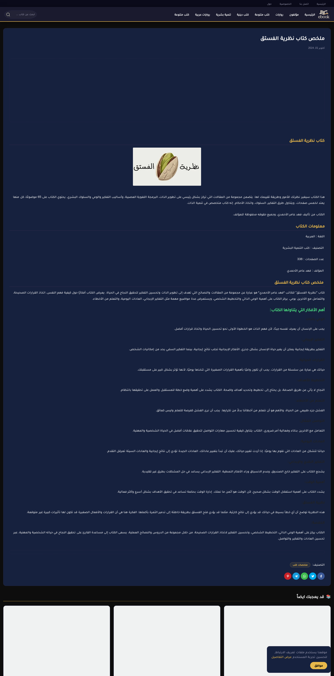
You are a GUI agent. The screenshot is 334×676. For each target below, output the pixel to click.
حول (269, 3)
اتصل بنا (304, 3)
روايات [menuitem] (279, 14)
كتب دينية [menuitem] (243, 14)
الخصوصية (285, 3)
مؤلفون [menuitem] (294, 14)
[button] (29, 14)
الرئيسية (321, 3)
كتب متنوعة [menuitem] (262, 14)
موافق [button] (318, 665)
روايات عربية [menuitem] (202, 14)
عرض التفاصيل (281, 657)
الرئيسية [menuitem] (310, 14)
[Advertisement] (167, 90)
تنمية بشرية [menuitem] (223, 14)
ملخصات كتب (300, 564)
